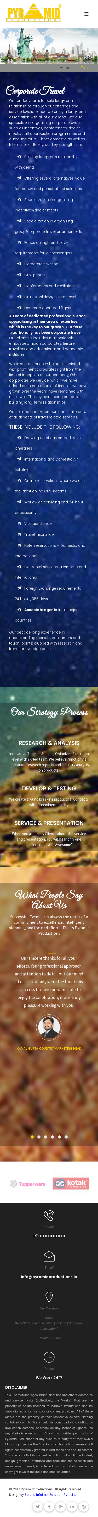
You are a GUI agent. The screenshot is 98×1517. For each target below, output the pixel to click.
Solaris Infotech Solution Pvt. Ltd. (50, 1494)
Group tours (30, 275)
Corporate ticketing (36, 264)
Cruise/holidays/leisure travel (45, 297)
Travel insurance (34, 534)
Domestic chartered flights (43, 308)
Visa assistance (33, 523)
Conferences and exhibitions (45, 286)
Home (65, 67)
